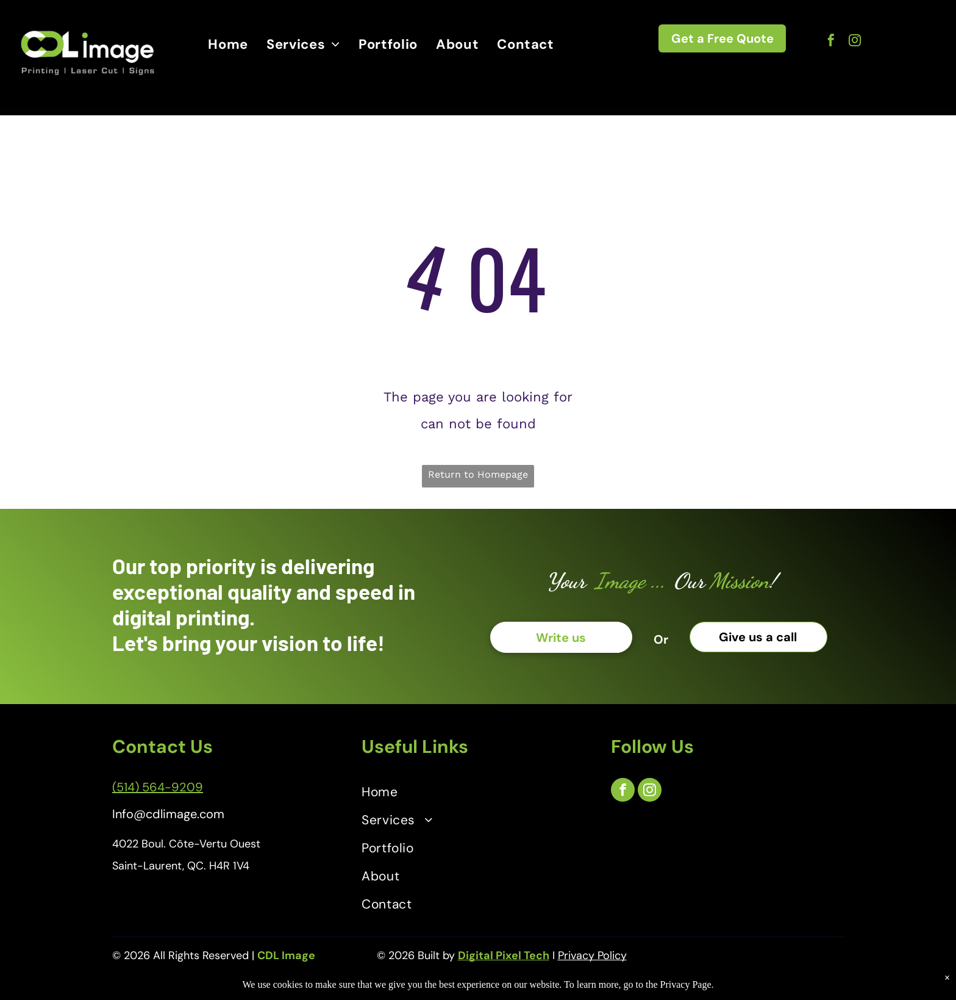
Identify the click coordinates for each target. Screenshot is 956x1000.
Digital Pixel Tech (503, 955)
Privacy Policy (592, 955)
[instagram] (855, 41)
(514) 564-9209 (157, 787)
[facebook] (831, 41)
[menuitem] (228, 44)
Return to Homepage (478, 474)
